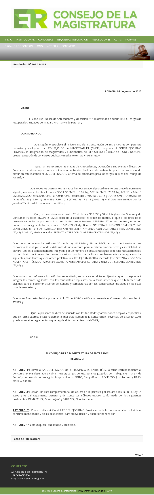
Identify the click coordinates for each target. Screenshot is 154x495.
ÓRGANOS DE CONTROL (19, 46)
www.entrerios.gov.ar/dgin (91, 490)
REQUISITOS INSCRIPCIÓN (72, 39)
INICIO (8, 39)
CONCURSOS (46, 39)
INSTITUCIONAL (25, 39)
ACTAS (118, 39)
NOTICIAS (52, 46)
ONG (40, 46)
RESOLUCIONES (101, 39)
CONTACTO (68, 46)
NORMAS (130, 39)
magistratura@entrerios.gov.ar (27, 478)
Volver (139, 455)
